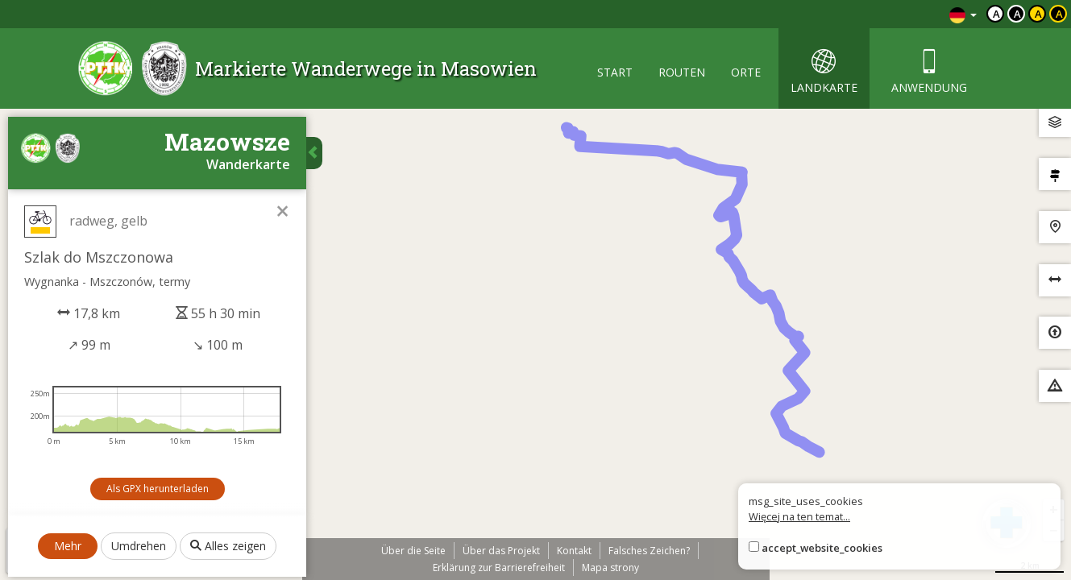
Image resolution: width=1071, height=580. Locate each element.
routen (681, 72)
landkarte (824, 72)
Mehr (67, 545)
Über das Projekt (501, 550)
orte (746, 72)
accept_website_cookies (822, 548)
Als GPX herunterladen (157, 488)
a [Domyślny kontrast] (996, 13)
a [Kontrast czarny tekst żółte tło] (1038, 13)
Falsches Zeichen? (649, 550)
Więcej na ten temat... (799, 516)
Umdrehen (138, 545)
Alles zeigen (228, 545)
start (615, 72)
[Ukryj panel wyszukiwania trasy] (314, 153)
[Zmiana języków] (963, 14)
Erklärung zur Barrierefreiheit (499, 567)
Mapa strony (610, 567)
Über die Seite (413, 550)
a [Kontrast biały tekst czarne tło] (1017, 13)
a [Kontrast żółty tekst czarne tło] (1059, 13)
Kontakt (574, 550)
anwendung (929, 72)
